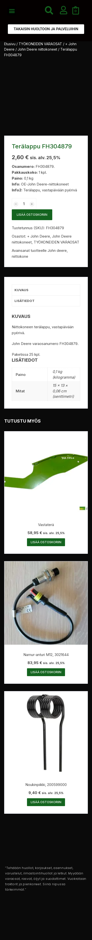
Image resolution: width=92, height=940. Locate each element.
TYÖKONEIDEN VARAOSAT (40, 44)
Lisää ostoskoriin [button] (46, 542)
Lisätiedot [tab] (24, 301)
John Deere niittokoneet (37, 49)
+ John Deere (38, 236)
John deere (57, 250)
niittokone (20, 256)
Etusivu (9, 44)
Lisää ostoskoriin (32, 214)
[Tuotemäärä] (24, 203)
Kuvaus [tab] (21, 290)
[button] (12, 11)
